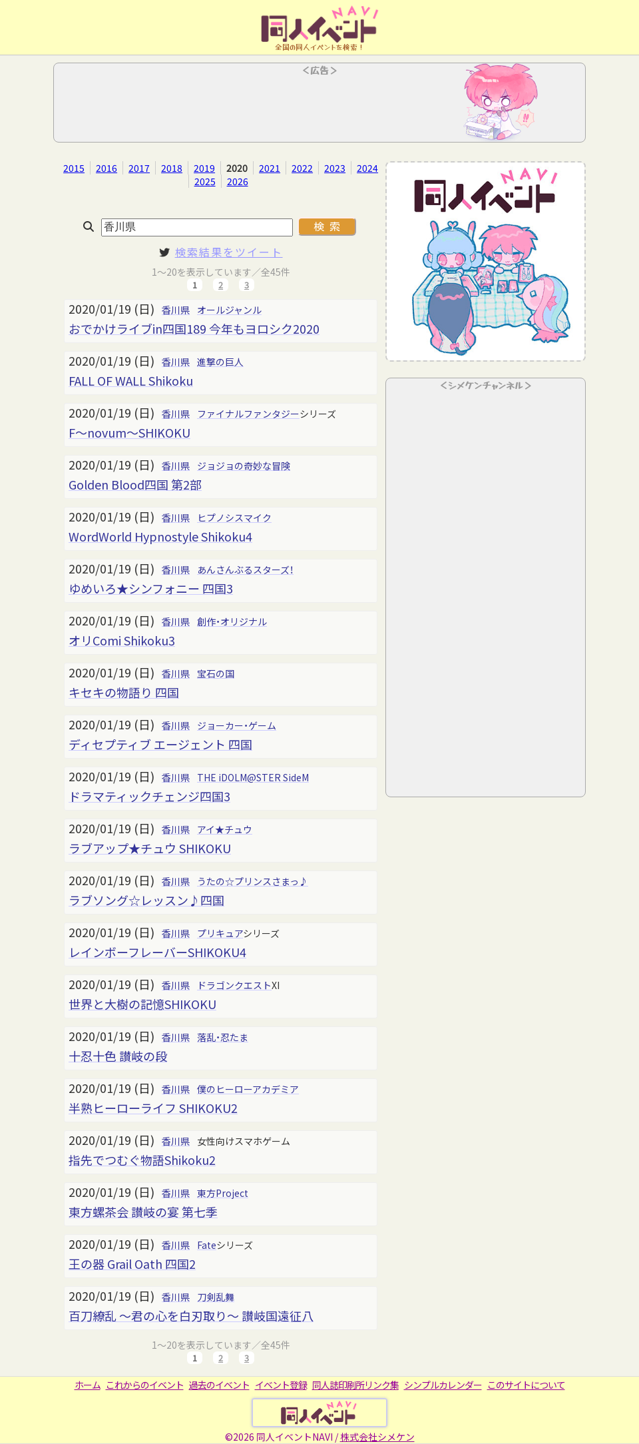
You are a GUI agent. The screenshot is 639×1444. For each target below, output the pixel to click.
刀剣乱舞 (215, 1296)
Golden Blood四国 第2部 (135, 484)
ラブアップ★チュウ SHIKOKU (150, 848)
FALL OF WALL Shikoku (131, 380)
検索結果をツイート (229, 252)
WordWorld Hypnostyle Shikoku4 (160, 536)
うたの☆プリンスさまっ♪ (252, 881)
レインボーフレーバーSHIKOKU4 (157, 951)
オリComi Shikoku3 (122, 640)
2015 (74, 168)
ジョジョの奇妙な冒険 (243, 465)
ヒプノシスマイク (234, 517)
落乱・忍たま (222, 1037)
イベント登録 (281, 1384)
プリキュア (220, 933)
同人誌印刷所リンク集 (355, 1384)
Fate (206, 1245)
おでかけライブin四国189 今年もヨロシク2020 (194, 328)
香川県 (176, 309)
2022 (302, 168)
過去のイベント (219, 1384)
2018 (171, 168)
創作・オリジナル (232, 621)
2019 (204, 168)
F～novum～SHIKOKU (129, 432)
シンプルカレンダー (443, 1384)
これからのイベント (145, 1384)
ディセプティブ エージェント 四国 (160, 744)
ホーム (88, 1384)
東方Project (222, 1193)
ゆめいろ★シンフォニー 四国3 (151, 588)
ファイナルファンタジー (248, 413)
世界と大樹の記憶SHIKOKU (142, 1003)
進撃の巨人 (220, 361)
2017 (139, 168)
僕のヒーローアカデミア (248, 1089)
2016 (106, 168)
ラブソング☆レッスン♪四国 (146, 899)
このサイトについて (526, 1384)
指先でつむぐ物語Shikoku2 (142, 1159)
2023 (334, 168)
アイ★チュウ (224, 829)
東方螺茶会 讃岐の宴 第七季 (143, 1211)
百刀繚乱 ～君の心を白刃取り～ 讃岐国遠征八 (191, 1315)
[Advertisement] (319, 107)
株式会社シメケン (377, 1436)
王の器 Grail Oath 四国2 (132, 1263)
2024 (367, 168)
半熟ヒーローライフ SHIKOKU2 (153, 1107)
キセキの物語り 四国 (124, 692)
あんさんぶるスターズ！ (245, 569)
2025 (205, 181)
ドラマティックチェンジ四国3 (149, 796)
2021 (269, 168)
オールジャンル (229, 309)
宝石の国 (215, 673)
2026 (237, 181)
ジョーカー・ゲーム (236, 725)
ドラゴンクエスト (234, 985)
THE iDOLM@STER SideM (253, 777)
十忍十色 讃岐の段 (118, 1055)
